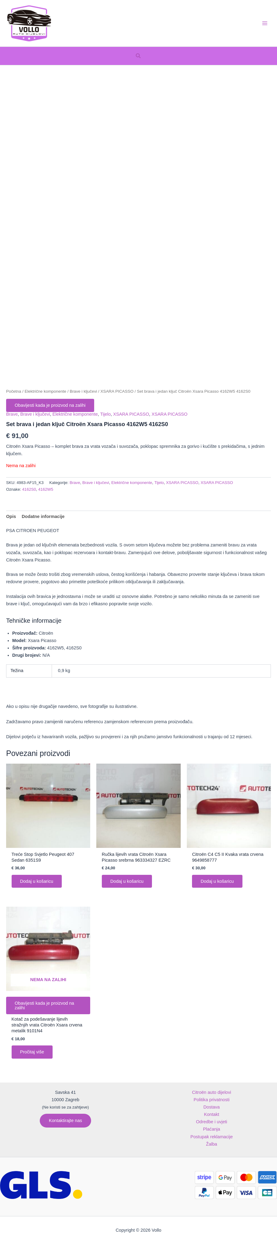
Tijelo (105, 414)
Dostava (211, 1107)
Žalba (211, 1144)
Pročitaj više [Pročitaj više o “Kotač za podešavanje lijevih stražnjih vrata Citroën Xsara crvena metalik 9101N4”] (32, 1052)
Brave (12, 414)
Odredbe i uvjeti (211, 1121)
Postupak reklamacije (211, 1136)
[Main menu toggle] (265, 23)
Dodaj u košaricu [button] (37, 881)
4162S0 (29, 489)
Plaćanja (211, 1129)
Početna (13, 391)
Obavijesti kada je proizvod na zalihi (50, 405)
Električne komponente (45, 391)
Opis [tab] (11, 516)
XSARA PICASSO (117, 391)
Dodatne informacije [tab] (43, 516)
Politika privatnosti (212, 1099)
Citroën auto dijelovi (211, 1092)
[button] (138, 56)
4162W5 (45, 489)
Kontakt (211, 1114)
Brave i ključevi (83, 391)
